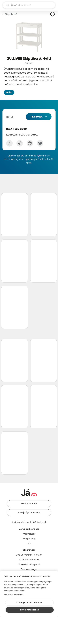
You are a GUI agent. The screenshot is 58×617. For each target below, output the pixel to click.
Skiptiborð (11, 14)
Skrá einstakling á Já (29, 564)
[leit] (29, 5)
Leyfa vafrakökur (29, 609)
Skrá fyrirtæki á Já (29, 559)
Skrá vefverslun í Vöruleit (29, 554)
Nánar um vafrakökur (13, 594)
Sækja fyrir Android (29, 512)
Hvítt (9, 92)
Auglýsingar (29, 533)
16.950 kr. (37, 116)
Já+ (29, 543)
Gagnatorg (29, 538)
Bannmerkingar (29, 569)
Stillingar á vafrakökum (29, 602)
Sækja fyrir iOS (29, 503)
